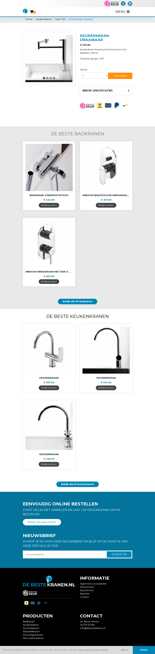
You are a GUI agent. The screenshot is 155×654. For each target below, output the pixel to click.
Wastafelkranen (31, 631)
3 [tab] (50, 78)
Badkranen (29, 621)
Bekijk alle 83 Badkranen (77, 301)
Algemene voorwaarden (93, 583)
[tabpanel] (49, 58)
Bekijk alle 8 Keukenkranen (77, 484)
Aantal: (83, 69)
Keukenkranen (44, 19)
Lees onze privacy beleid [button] (93, 649)
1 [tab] (44, 78)
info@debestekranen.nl (93, 628)
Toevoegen (120, 75)
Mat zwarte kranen (33, 638)
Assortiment (87, 590)
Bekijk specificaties (97, 90)
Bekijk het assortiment (42, 522)
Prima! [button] (144, 650)
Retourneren (87, 587)
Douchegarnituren (33, 634)
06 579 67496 (87, 624)
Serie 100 (60, 19)
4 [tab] (54, 78)
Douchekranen (31, 628)
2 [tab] (47, 78)
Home (29, 19)
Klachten (85, 593)
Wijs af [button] (124, 650)
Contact (84, 597)
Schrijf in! (119, 554)
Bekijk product (49, 205)
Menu (122, 12)
